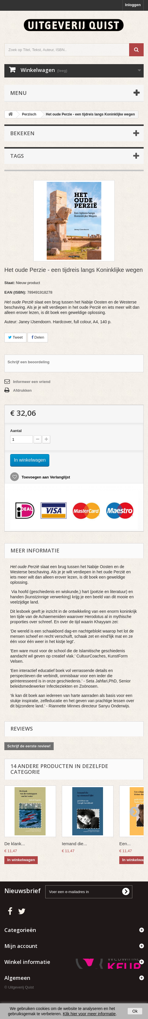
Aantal (16, 431)
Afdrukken (22, 390)
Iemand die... (74, 843)
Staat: (9, 283)
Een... (125, 843)
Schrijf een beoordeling (28, 362)
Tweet (15, 337)
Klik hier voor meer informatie (89, 1013)
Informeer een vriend (31, 382)
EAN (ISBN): (15, 292)
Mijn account (20, 945)
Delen (37, 337)
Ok (135, 1011)
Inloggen (133, 5)
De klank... (14, 843)
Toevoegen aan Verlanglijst (45, 477)
